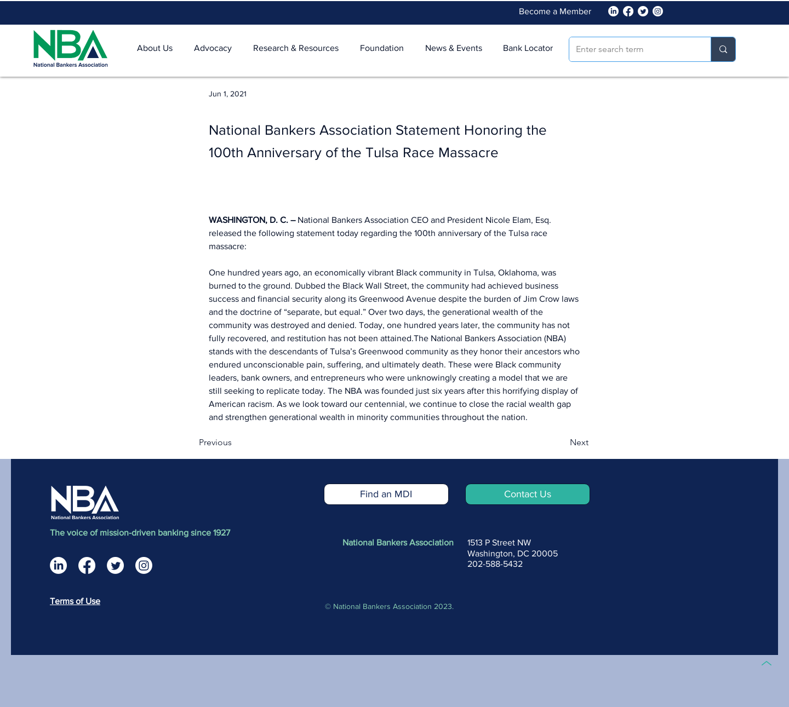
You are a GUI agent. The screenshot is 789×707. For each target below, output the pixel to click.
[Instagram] (658, 11)
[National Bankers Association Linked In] (613, 11)
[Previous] (235, 442)
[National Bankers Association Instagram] (143, 565)
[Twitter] (643, 11)
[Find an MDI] (386, 494)
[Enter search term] (632, 49)
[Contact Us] (527, 494)
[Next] (561, 442)
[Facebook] (628, 11)
